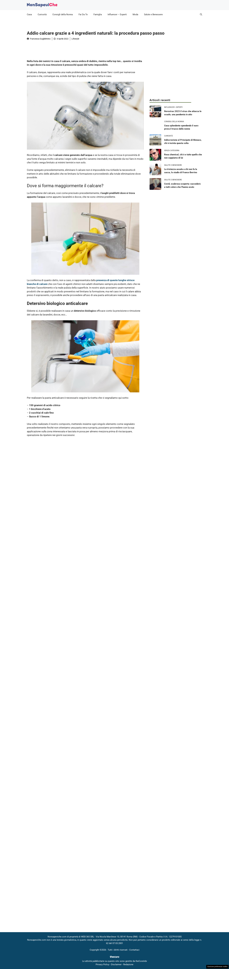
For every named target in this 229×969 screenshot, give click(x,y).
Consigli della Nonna (62, 14)
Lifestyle (75, 39)
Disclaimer (116, 964)
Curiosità (42, 14)
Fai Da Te (83, 14)
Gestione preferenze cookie (217, 967)
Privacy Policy (102, 964)
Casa (29, 14)
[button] (201, 14)
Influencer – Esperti (117, 14)
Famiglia (97, 14)
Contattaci (134, 950)
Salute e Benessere (153, 14)
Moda (135, 14)
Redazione (128, 964)
